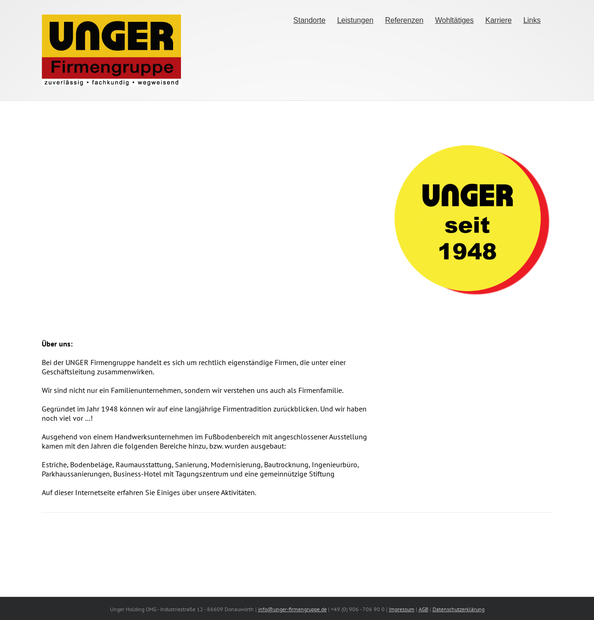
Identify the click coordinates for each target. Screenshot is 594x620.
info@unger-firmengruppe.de (292, 609)
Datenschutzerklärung (458, 609)
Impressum (401, 609)
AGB (423, 609)
